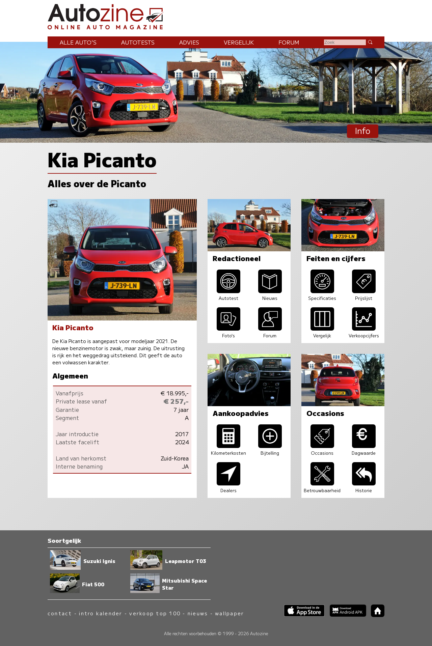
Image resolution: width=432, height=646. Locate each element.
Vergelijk (239, 42)
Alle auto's (78, 42)
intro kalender (100, 613)
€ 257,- (176, 401)
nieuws (198, 613)
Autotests (138, 42)
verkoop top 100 (155, 613)
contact (60, 613)
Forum (288, 42)
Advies (189, 42)
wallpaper (229, 613)
